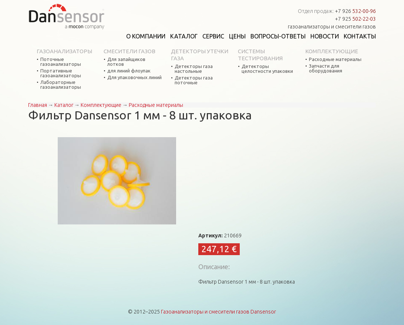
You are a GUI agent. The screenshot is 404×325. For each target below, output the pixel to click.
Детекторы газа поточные (194, 80)
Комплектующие (331, 51)
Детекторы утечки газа (199, 54)
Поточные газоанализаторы (60, 62)
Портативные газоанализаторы (60, 73)
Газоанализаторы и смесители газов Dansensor (218, 312)
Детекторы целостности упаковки (267, 69)
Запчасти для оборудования (325, 68)
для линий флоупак (129, 70)
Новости (324, 36)
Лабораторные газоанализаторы (60, 84)
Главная (37, 105)
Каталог (184, 36)
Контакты (360, 36)
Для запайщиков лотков (126, 62)
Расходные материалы (335, 59)
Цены (237, 36)
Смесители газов (129, 51)
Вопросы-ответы (278, 36)
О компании (145, 36)
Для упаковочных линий (134, 77)
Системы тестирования (260, 54)
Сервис (213, 36)
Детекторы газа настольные (194, 69)
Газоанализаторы (64, 51)
